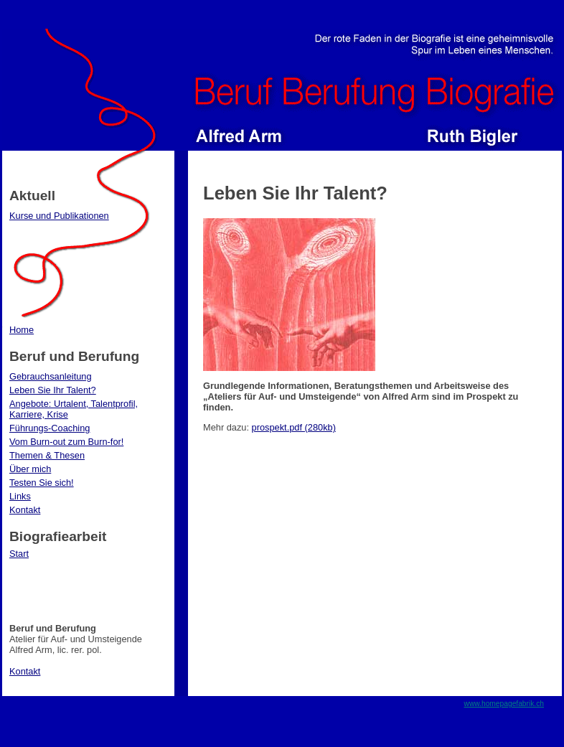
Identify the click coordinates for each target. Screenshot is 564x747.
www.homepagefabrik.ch (504, 704)
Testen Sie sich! (41, 482)
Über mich (30, 469)
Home (21, 329)
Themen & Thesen (47, 455)
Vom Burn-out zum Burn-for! (66, 441)
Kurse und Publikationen (59, 215)
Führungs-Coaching (49, 428)
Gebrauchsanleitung (50, 376)
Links (20, 496)
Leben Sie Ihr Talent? (52, 390)
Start (19, 553)
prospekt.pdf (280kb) (294, 427)
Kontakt (24, 509)
